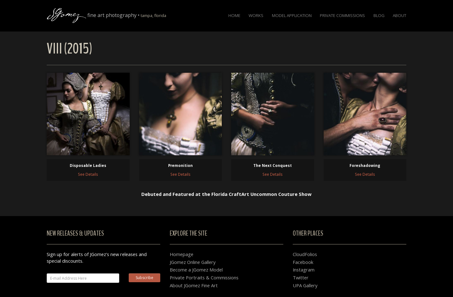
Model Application (292, 15)
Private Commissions (342, 15)
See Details (88, 174)
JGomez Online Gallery (192, 262)
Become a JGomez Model (196, 269)
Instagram (304, 269)
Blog (379, 15)
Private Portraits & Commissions (204, 277)
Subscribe (144, 277)
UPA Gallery (305, 285)
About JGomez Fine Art (194, 285)
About (399, 15)
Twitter (301, 277)
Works (256, 15)
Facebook (303, 262)
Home (234, 15)
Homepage (181, 254)
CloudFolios (305, 254)
